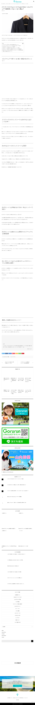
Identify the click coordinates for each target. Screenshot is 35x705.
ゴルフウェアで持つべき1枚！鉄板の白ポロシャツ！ (11, 44)
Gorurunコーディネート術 (17, 597)
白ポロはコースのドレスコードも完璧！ (9, 46)
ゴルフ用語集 (17, 601)
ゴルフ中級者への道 (17, 622)
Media (2, 630)
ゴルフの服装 (17, 610)
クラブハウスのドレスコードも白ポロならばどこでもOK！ (12, 45)
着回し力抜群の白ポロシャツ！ (8, 51)
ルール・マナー (17, 608)
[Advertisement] (17, 650)
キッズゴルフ (17, 617)
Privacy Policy (4, 632)
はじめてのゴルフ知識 (6, 356)
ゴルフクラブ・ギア (17, 613)
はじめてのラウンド (17, 606)
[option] (7, 668)
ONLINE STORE (17, 685)
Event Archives (4, 635)
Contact (3, 637)
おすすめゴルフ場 (17, 615)
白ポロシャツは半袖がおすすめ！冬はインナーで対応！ (11, 47)
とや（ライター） (13, 356)
